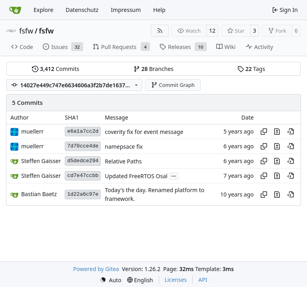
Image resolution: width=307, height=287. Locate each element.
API (202, 279)
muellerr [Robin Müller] (32, 131)
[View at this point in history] (291, 132)
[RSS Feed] (160, 31)
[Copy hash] (264, 132)
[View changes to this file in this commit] (277, 132)
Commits (55, 69)
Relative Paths (123, 161)
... (173, 175)
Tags (251, 69)
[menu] (111, 280)
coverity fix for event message (144, 132)
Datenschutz (82, 10)
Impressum (126, 10)
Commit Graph (173, 84)
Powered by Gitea (96, 269)
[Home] (15, 10)
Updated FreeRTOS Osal (136, 176)
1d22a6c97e (82, 194)
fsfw (26, 31)
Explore (43, 10)
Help (159, 10)
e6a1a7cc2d (82, 131)
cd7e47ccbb (82, 176)
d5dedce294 (82, 161)
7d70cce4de (82, 146)
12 (212, 30)
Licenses (176, 279)
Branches (153, 69)
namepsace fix (124, 146)
